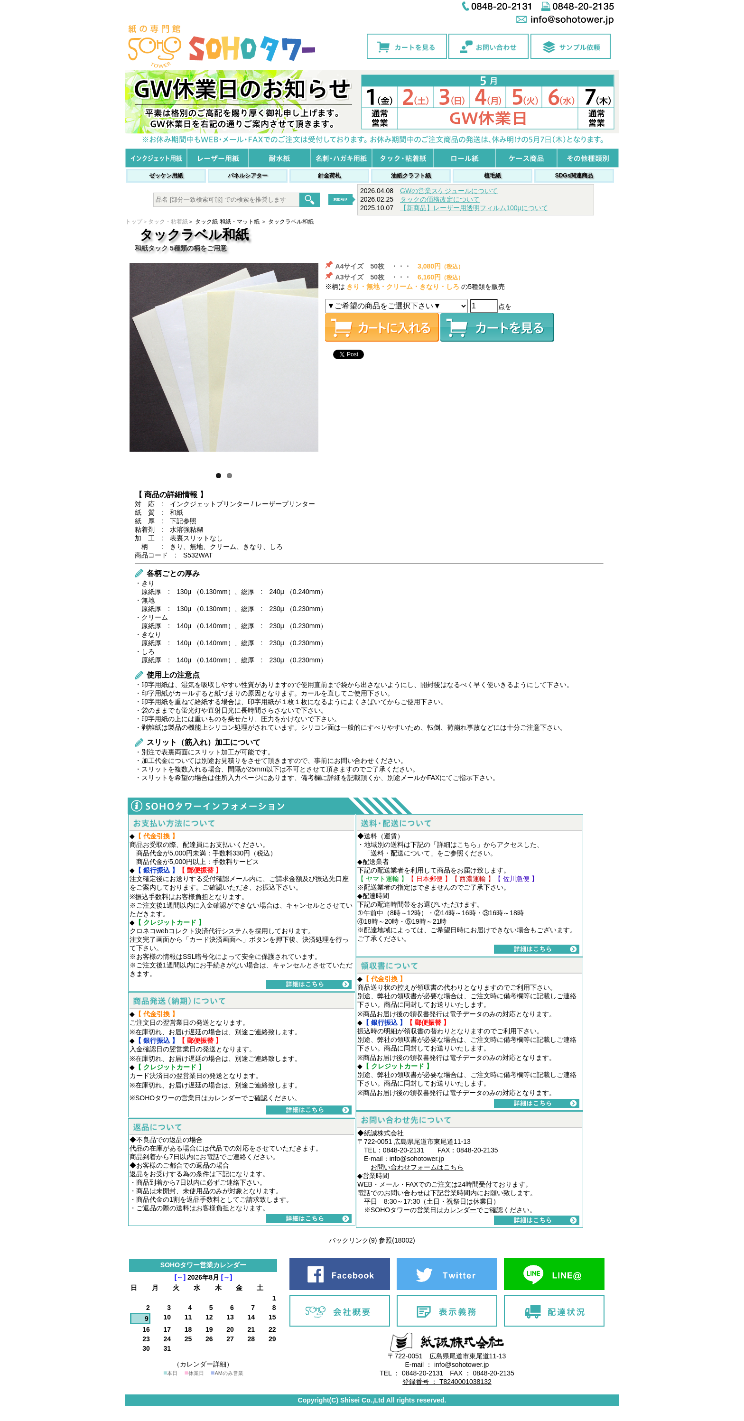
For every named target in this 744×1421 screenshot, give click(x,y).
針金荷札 (329, 175)
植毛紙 (492, 175)
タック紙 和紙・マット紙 (227, 221)
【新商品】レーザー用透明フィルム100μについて (474, 208)
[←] (180, 1277)
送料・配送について (400, 853)
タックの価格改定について (440, 199)
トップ (133, 221)
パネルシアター (248, 175)
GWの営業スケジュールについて (449, 191)
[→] (226, 1277)
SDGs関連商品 (574, 175)
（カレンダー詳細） (203, 1364)
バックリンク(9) (353, 1240)
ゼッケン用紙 (166, 175)
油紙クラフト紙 (411, 175)
